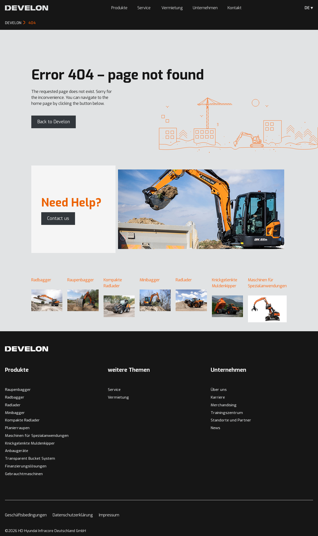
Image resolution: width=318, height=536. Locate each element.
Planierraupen (17, 427)
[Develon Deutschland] (26, 8)
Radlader (13, 405)
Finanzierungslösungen (25, 466)
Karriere (218, 397)
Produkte (119, 7)
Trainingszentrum (227, 412)
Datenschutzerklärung (73, 515)
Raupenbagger (18, 389)
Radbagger (14, 397)
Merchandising (224, 405)
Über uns (219, 389)
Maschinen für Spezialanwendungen (37, 435)
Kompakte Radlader (22, 420)
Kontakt (234, 7)
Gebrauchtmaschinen (24, 473)
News (215, 427)
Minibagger (15, 412)
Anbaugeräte (16, 450)
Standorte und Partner (231, 420)
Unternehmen (205, 7)
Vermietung (172, 7)
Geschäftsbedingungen (26, 515)
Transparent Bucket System (30, 458)
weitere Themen (129, 369)
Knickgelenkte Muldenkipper (30, 443)
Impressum (109, 515)
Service (144, 7)
